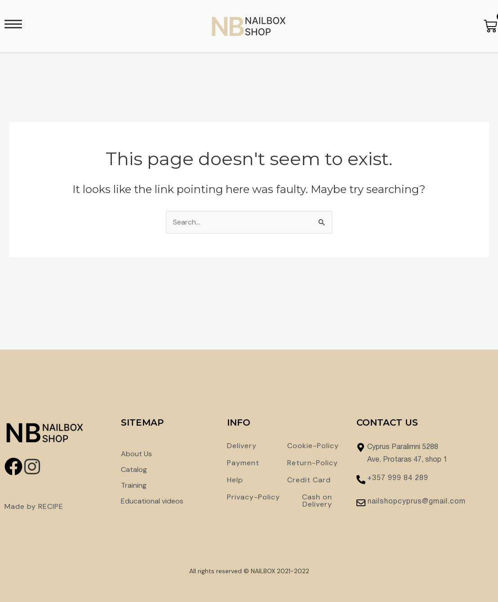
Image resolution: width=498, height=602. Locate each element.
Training (134, 485)
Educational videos (152, 501)
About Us (136, 453)
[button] (13, 26)
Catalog (134, 469)
